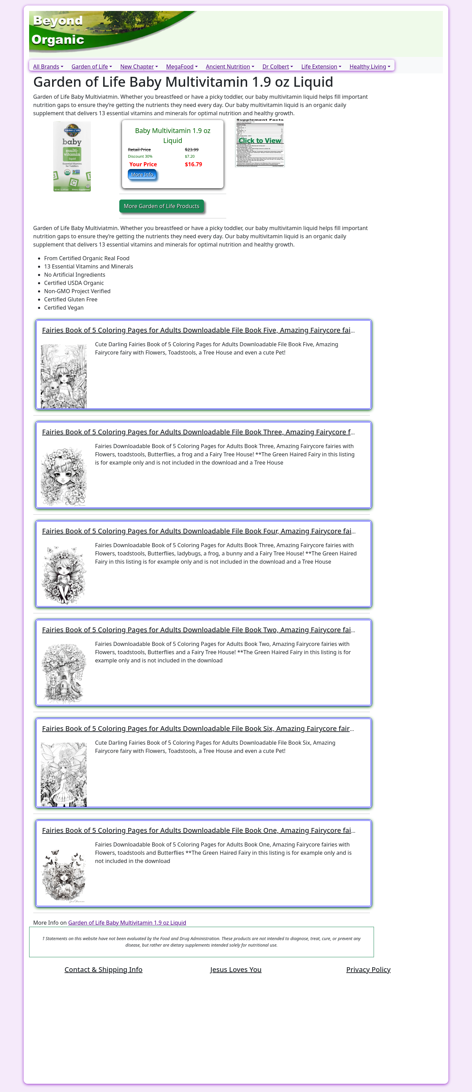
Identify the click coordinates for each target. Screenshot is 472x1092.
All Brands (46, 66)
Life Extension (319, 66)
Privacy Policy (368, 969)
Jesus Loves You (236, 969)
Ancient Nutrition (228, 66)
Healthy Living (368, 66)
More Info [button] (142, 174)
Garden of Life (90, 66)
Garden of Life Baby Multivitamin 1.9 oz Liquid (127, 922)
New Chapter (137, 66)
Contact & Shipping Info (103, 969)
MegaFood (180, 66)
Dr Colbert (276, 66)
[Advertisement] (234, 1030)
